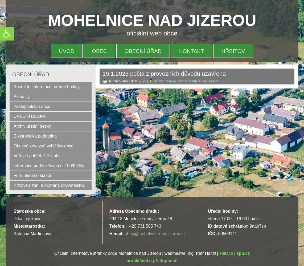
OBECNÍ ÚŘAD (143, 51)
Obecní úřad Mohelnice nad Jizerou (192, 81)
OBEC (99, 51)
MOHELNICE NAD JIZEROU (152, 20)
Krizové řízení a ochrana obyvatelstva (49, 185)
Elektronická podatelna (35, 136)
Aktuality (22, 96)
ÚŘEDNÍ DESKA (30, 116)
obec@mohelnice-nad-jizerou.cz (155, 233)
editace (226, 253)
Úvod (67, 51)
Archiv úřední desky (32, 126)
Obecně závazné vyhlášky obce (43, 146)
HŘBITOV (233, 51)
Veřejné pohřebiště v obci (37, 156)
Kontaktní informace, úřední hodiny (47, 86)
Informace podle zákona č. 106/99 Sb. (49, 165)
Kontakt (191, 51)
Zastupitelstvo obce (32, 106)
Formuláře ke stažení (34, 175)
